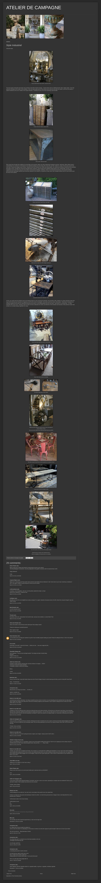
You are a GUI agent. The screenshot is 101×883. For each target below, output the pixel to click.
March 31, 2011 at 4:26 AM (15, 735)
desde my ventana (14, 661)
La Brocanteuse (13, 589)
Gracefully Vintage (14, 651)
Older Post (73, 873)
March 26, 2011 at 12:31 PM (16, 657)
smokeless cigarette (51, 866)
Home (41, 873)
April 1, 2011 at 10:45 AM (15, 774)
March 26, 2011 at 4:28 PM (15, 673)
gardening (18, 843)
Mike (11, 817)
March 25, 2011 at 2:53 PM (15, 610)
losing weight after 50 (23, 858)
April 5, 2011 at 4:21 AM (15, 813)
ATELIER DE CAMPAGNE (33, 7)
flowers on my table (14, 698)
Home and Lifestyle (14, 622)
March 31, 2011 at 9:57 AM (15, 744)
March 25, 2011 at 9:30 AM (15, 575)
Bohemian (12, 677)
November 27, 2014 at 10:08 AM (16, 868)
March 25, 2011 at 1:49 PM (15, 594)
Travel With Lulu (13, 760)
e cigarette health (32, 866)
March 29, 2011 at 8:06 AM (15, 714)
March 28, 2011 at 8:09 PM (15, 694)
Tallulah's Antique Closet (15, 739)
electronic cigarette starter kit (22, 866)
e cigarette (44, 866)
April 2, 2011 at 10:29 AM (15, 805)
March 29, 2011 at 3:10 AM (15, 704)
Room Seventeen (13, 635)
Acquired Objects (14, 580)
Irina (11, 810)
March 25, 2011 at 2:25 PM (15, 603)
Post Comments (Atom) (17, 876)
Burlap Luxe (12, 790)
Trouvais (12, 615)
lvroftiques (12, 598)
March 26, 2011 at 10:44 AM (15, 647)
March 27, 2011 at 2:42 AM (15, 683)
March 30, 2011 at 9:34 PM (15, 727)
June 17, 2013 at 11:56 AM (15, 860)
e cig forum (39, 866)
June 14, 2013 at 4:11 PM (15, 844)
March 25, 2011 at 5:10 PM (15, 618)
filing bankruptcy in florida (25, 831)
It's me (11, 643)
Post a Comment (11, 871)
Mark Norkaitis (13, 607)
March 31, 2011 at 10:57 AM (15, 756)
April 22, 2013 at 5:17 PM (15, 833)
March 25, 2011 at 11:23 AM (15, 585)
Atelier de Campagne (14, 719)
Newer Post (9, 873)
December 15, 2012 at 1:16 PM (16, 821)
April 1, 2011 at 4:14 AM (15, 764)
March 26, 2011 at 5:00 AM (15, 639)
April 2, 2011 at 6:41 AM (15, 786)
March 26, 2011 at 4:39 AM (15, 631)
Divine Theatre (13, 565)
